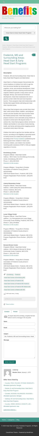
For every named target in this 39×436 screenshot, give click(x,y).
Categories (11, 420)
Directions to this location (11, 163)
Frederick (17, 274)
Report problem (10, 304)
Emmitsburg (10, 274)
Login (34, 2)
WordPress (29, 432)
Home (4, 45)
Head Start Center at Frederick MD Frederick (16, 283)
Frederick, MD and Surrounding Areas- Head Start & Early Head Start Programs (15, 59)
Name (5, 321)
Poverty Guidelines (19, 138)
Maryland (9, 45)
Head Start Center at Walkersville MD (14, 289)
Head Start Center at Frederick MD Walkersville (17, 286)
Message (6, 340)
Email (5, 327)
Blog (17, 420)
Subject (6, 334)
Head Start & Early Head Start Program (23, 45)
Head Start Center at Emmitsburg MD (14, 277)
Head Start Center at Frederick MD (13, 280)
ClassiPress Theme (12, 432)
